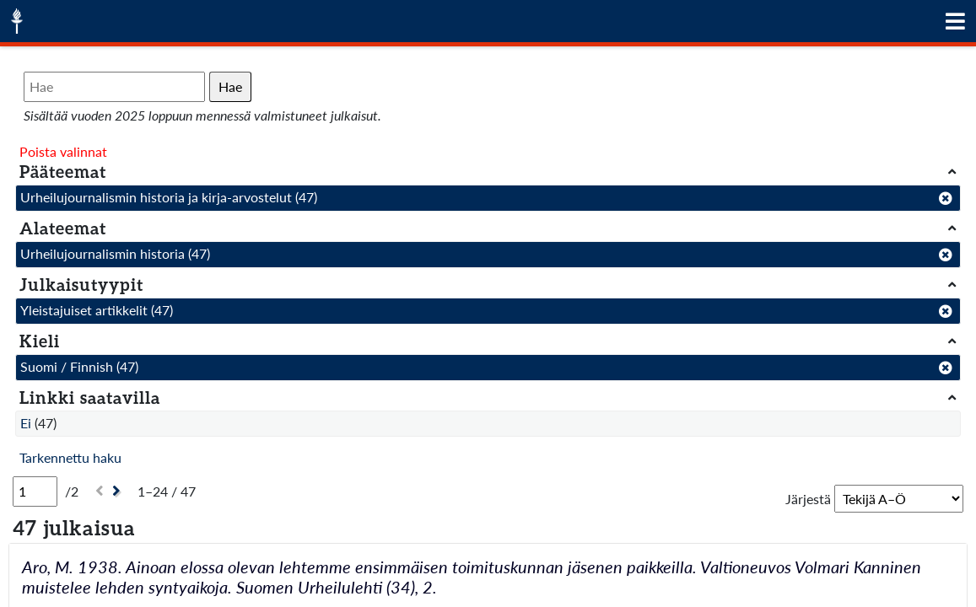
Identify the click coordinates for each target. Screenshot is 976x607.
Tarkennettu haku (70, 457)
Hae (230, 86)
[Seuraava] (118, 491)
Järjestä (808, 499)
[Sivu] (35, 491)
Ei (25, 423)
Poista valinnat (63, 151)
